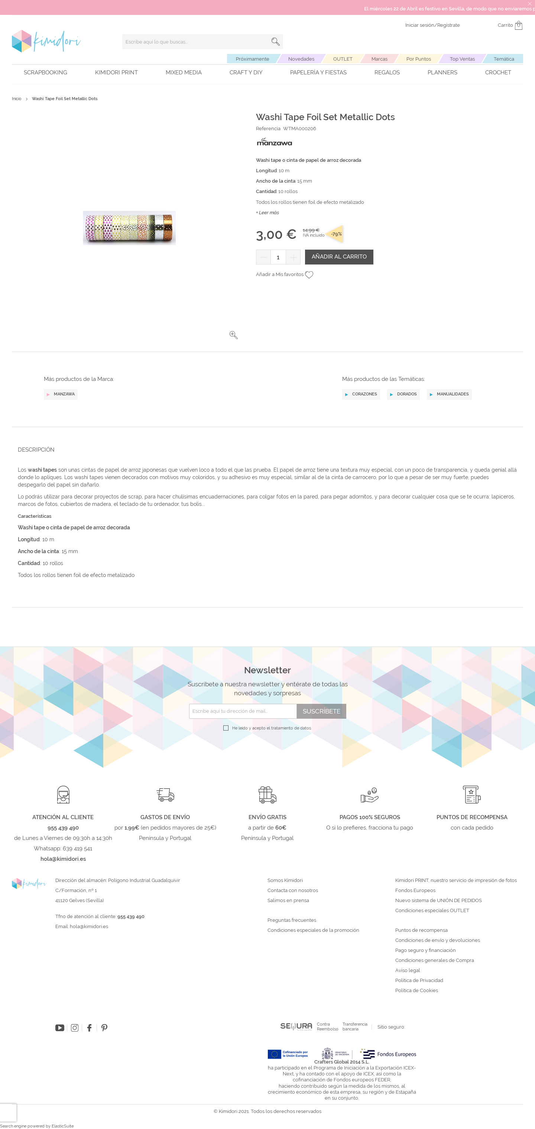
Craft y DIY (246, 72)
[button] (233, 335)
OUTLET (343, 59)
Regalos (387, 72)
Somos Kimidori (285, 880)
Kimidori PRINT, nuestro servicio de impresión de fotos (456, 880)
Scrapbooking (45, 72)
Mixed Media (184, 72)
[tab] (265, 449)
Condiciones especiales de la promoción (314, 930)
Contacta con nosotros (293, 890)
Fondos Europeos (415, 890)
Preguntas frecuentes (292, 920)
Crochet (498, 72)
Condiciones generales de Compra (434, 960)
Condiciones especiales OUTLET (432, 910)
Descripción (36, 449)
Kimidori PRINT (116, 72)
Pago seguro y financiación (425, 950)
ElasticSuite (63, 1126)
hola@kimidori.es (89, 926)
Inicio (17, 98)
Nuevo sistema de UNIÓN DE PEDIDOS (438, 900)
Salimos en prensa (288, 900)
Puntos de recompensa (421, 930)
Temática (504, 59)
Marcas (380, 59)
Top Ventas (462, 59)
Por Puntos (418, 59)
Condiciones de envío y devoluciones (437, 940)
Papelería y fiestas (318, 72)
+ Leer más (267, 212)
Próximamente (252, 59)
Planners (442, 72)
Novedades (301, 59)
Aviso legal (407, 970)
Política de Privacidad (419, 980)
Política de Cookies (416, 990)
